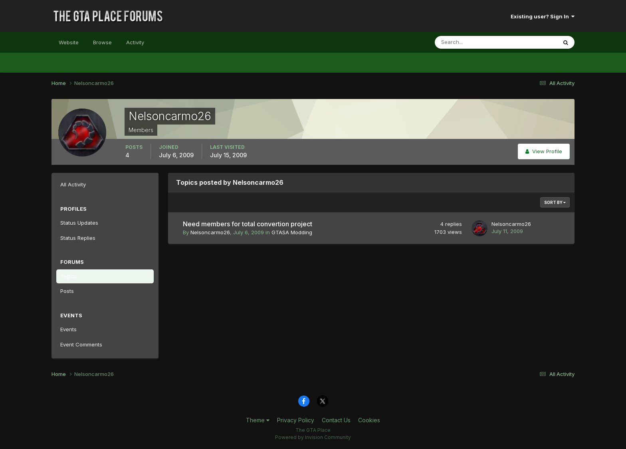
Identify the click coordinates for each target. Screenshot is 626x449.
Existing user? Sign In (542, 16)
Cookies (369, 420)
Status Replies (77, 238)
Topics (68, 276)
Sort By (555, 202)
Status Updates (79, 223)
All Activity (73, 184)
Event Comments (81, 344)
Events (68, 329)
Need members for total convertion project (247, 224)
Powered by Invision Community (313, 437)
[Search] (470, 42)
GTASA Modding (291, 232)
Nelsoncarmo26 (210, 232)
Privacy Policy (295, 420)
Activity (135, 42)
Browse (102, 42)
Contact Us (336, 420)
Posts (67, 291)
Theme (257, 420)
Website (69, 42)
